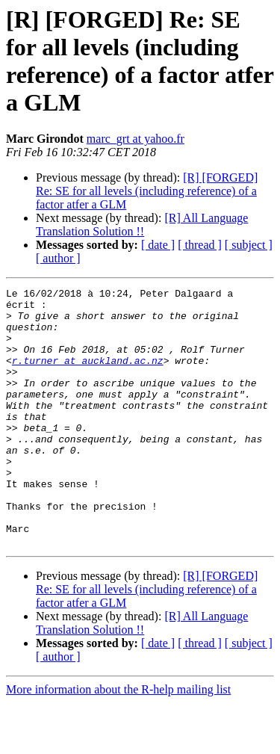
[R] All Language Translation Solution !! (142, 224)
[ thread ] (200, 244)
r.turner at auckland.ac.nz (88, 376)
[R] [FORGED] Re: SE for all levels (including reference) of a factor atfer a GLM (147, 191)
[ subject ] (249, 244)
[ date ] (158, 244)
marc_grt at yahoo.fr (135, 138)
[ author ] (58, 258)
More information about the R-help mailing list (118, 741)
